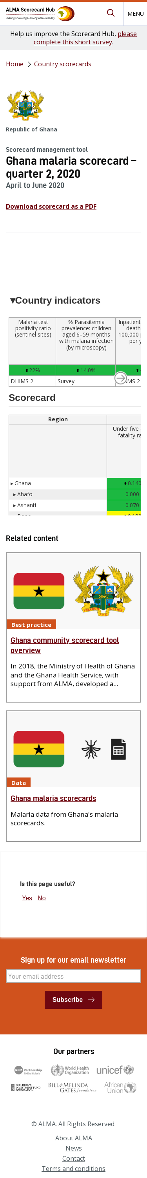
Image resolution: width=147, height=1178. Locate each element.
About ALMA (73, 1138)
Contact (73, 1158)
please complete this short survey (85, 37)
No (41, 898)
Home (15, 64)
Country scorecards (62, 64)
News (73, 1148)
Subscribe (68, 999)
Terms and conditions (73, 1168)
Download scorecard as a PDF (51, 206)
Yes (27, 898)
